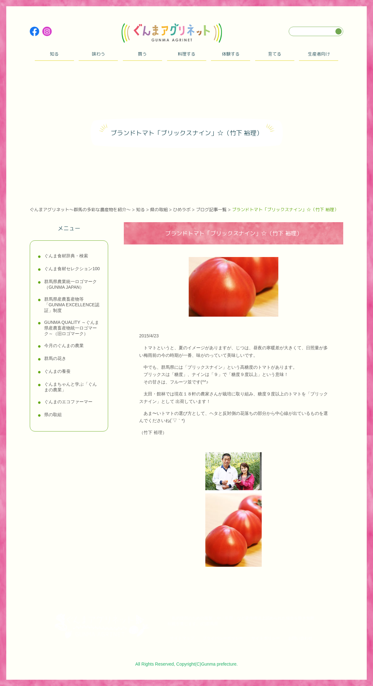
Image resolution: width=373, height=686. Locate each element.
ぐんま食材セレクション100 (72, 268)
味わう (98, 54)
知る (54, 54)
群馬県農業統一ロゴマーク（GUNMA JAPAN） (70, 284)
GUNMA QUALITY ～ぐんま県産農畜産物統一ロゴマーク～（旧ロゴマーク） (71, 328)
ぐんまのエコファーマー (68, 401)
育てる (274, 54)
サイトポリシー (265, 638)
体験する (230, 54)
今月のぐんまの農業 (64, 345)
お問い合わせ (300, 638)
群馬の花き (55, 358)
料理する (186, 54)
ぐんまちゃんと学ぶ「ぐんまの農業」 (70, 387)
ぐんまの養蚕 (57, 371)
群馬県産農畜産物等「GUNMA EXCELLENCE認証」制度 (71, 305)
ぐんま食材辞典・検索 (66, 255)
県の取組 (53, 414)
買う (142, 54)
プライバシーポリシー (222, 638)
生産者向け (319, 54)
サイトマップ (182, 638)
